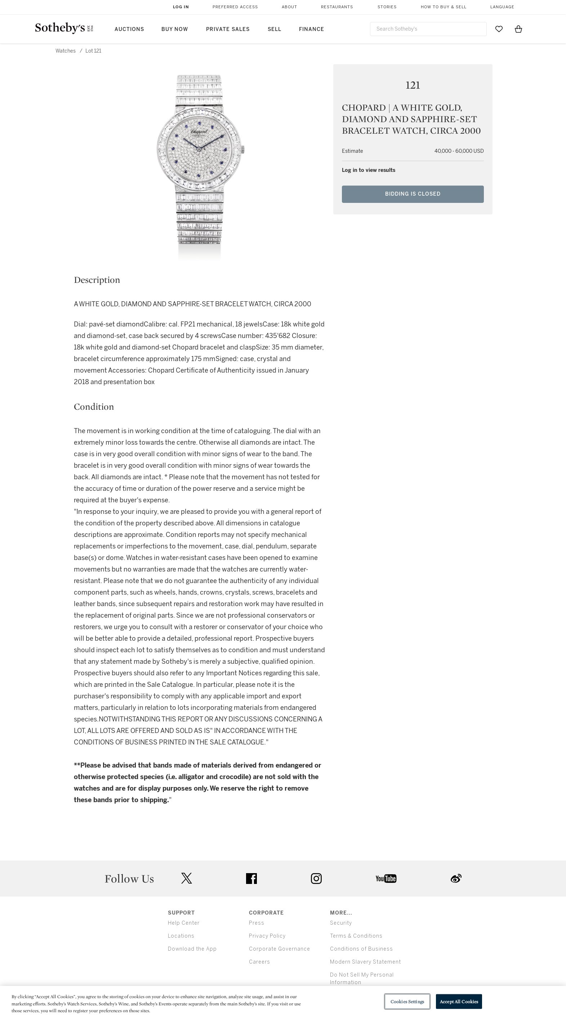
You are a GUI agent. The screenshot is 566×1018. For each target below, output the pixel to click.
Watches (65, 51)
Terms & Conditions (356, 936)
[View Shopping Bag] (518, 29)
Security (341, 923)
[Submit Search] (478, 29)
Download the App (192, 949)
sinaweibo (456, 878)
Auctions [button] (129, 29)
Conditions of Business (361, 949)
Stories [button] (387, 7)
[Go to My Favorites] (499, 29)
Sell (274, 29)
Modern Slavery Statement (365, 962)
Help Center (184, 923)
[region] (283, 1002)
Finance (311, 29)
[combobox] (428, 29)
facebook (251, 878)
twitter (186, 878)
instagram (316, 878)
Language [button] (502, 7)
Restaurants (337, 7)
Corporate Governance (279, 949)
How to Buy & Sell (444, 7)
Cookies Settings (407, 1001)
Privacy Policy (267, 936)
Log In (181, 7)
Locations (181, 936)
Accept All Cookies (459, 1001)
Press (256, 923)
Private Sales (228, 29)
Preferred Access (235, 7)
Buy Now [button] (174, 29)
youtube (386, 878)
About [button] (289, 7)
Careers (259, 962)
